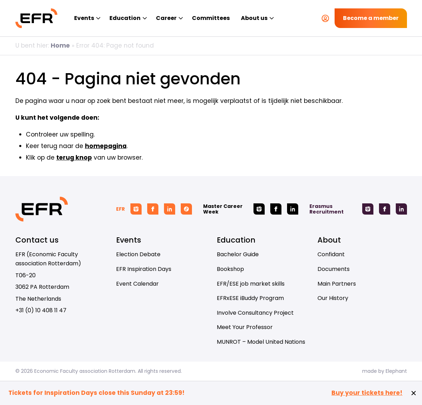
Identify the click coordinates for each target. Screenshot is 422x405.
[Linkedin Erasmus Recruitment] (401, 209)
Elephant (396, 371)
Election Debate (138, 254)
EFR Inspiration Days (143, 269)
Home (60, 45)
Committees (211, 18)
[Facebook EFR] (152, 209)
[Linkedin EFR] (169, 209)
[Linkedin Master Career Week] (292, 209)
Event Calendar (137, 284)
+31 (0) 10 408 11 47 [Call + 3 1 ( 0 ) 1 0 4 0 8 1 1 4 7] (40, 310)
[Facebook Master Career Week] (275, 209)
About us (254, 18)
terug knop (74, 157)
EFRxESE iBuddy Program (250, 298)
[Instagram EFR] (136, 209)
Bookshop (230, 269)
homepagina (106, 146)
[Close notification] (413, 393)
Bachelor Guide (238, 254)
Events (84, 18)
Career (166, 18)
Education (125, 18)
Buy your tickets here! (366, 393)
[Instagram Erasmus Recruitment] (367, 209)
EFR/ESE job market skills (251, 284)
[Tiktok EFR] (186, 209)
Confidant (331, 254)
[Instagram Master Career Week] (259, 209)
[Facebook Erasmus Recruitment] (384, 209)
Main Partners (336, 284)
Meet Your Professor (245, 327)
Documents (333, 269)
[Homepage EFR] (36, 18)
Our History (332, 298)
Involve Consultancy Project (255, 313)
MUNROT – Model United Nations (261, 342)
